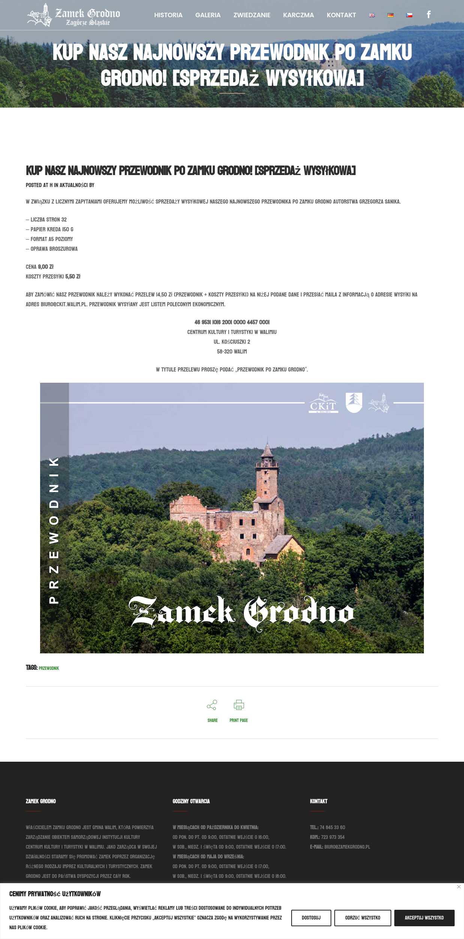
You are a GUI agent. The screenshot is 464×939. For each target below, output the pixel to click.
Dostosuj (311, 918)
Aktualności (74, 185)
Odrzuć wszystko (362, 918)
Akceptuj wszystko (424, 918)
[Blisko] (459, 886)
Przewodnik (49, 668)
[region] (232, 911)
